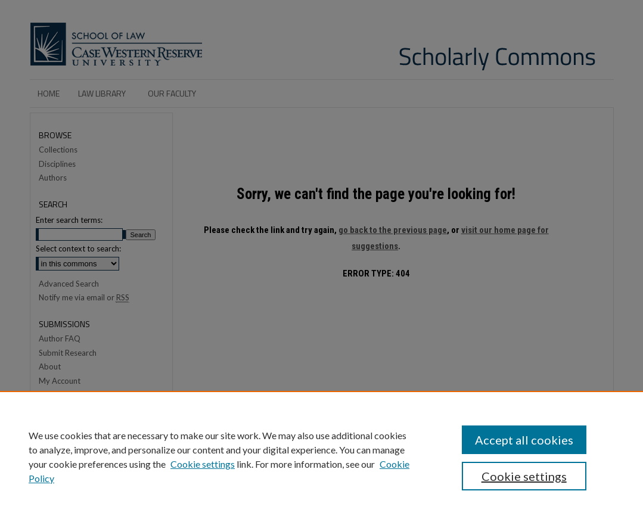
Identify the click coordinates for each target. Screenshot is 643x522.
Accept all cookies (524, 440)
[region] (321, 456)
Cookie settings (202, 464)
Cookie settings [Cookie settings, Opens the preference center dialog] (524, 476)
